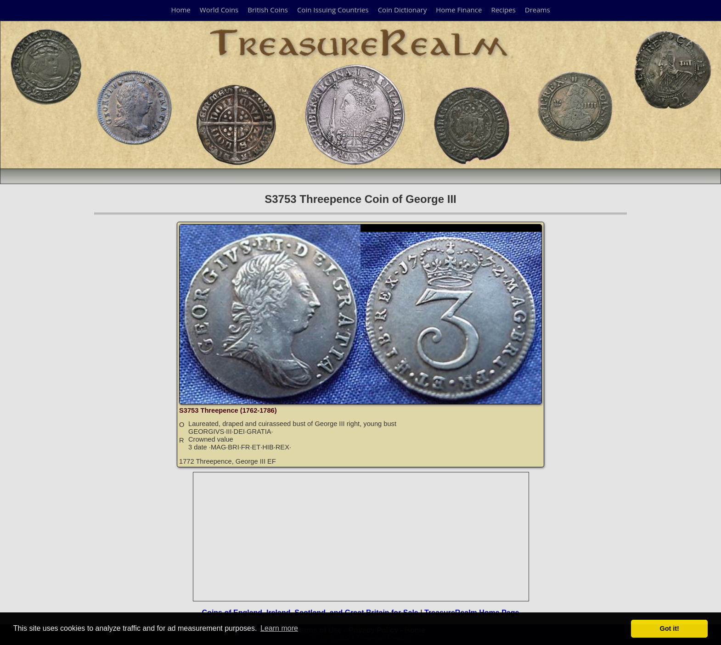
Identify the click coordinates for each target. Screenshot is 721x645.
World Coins (219, 9)
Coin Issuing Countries (333, 9)
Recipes (503, 9)
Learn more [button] (279, 628)
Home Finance (459, 9)
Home (180, 9)
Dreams (537, 9)
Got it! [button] (669, 628)
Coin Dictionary (402, 9)
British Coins (268, 9)
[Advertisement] (361, 536)
